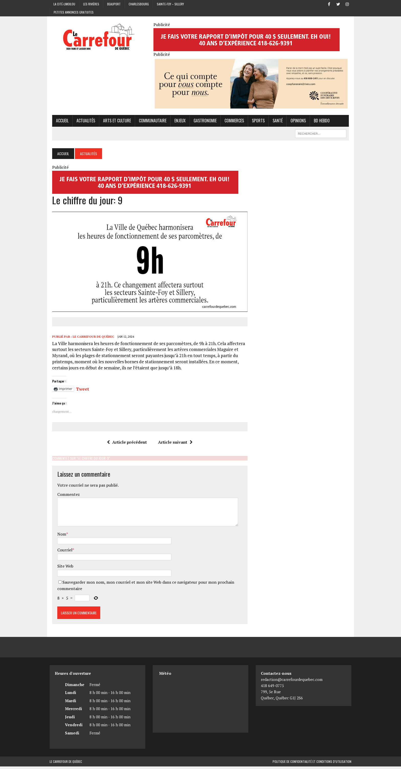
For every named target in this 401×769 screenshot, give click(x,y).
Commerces (231, 122)
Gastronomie (202, 122)
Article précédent (126, 445)
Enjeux (177, 122)
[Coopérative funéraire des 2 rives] (252, 106)
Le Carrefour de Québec (91, 339)
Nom (59, 536)
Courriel (62, 553)
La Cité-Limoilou (64, 4)
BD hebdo (319, 122)
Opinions (295, 122)
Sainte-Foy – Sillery (170, 4)
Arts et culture (114, 122)
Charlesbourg (139, 4)
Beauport (114, 4)
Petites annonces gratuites (74, 12)
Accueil (59, 122)
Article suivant (174, 445)
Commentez (66, 497)
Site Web (63, 568)
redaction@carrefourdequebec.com (291, 682)
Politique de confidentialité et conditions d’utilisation (312, 764)
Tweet (79, 391)
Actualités (83, 122)
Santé (275, 122)
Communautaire (150, 122)
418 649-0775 (272, 688)
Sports (255, 122)
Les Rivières (91, 4)
